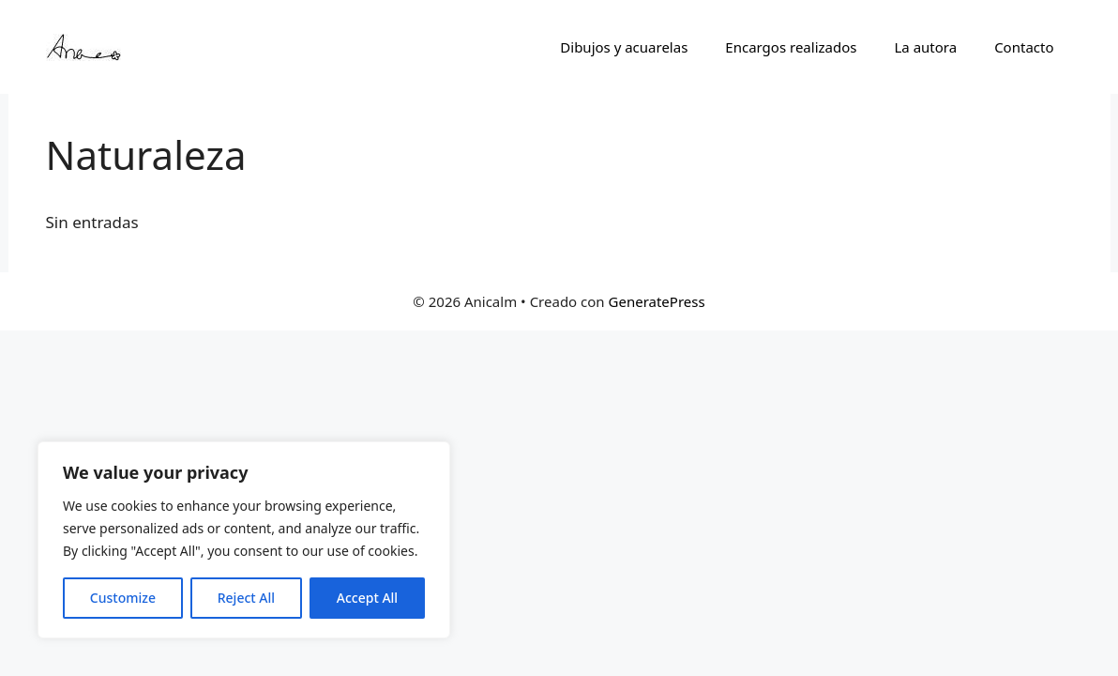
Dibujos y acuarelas (623, 47)
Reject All (246, 598)
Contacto (1023, 47)
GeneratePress (657, 301)
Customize (123, 598)
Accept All (367, 598)
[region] (244, 539)
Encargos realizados (790, 47)
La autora (925, 47)
